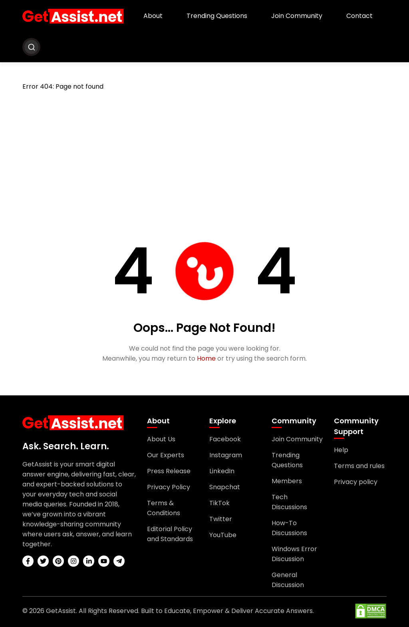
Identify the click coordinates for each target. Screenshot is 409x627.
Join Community (296, 15)
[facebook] (28, 561)
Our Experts (165, 455)
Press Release (169, 471)
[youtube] (103, 561)
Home (206, 358)
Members (287, 481)
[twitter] (43, 561)
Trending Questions (217, 15)
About (153, 15)
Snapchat (224, 487)
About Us (161, 439)
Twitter (220, 519)
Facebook (225, 439)
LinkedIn (221, 471)
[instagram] (73, 561)
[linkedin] (88, 561)
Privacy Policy (168, 487)
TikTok (219, 503)
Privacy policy (355, 481)
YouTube (222, 535)
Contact (359, 15)
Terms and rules (359, 465)
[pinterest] (58, 561)
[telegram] (119, 561)
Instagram (225, 455)
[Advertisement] (204, 157)
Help (341, 449)
